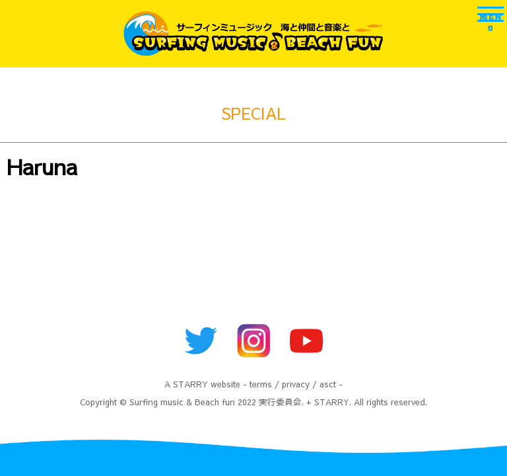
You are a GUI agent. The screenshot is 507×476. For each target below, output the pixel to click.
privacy (296, 383)
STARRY (190, 383)
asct (328, 383)
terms (261, 383)
